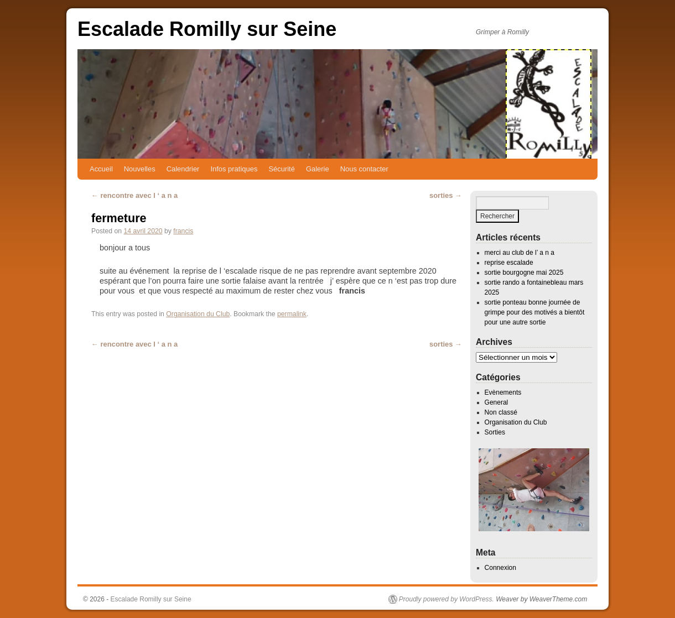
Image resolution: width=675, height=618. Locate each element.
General (496, 402)
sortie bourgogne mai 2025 (524, 272)
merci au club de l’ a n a (519, 252)
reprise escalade (509, 262)
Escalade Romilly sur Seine (206, 29)
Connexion (500, 568)
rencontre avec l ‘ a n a (134, 195)
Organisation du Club (198, 314)
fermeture (119, 218)
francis (183, 231)
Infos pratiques (233, 169)
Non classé (501, 412)
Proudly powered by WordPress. (446, 599)
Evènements (503, 392)
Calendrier (183, 169)
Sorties (495, 432)
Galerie (317, 169)
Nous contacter (364, 169)
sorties (445, 195)
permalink (292, 314)
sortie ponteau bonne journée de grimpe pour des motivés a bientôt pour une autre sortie (535, 312)
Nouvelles (139, 169)
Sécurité (281, 169)
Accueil (101, 169)
